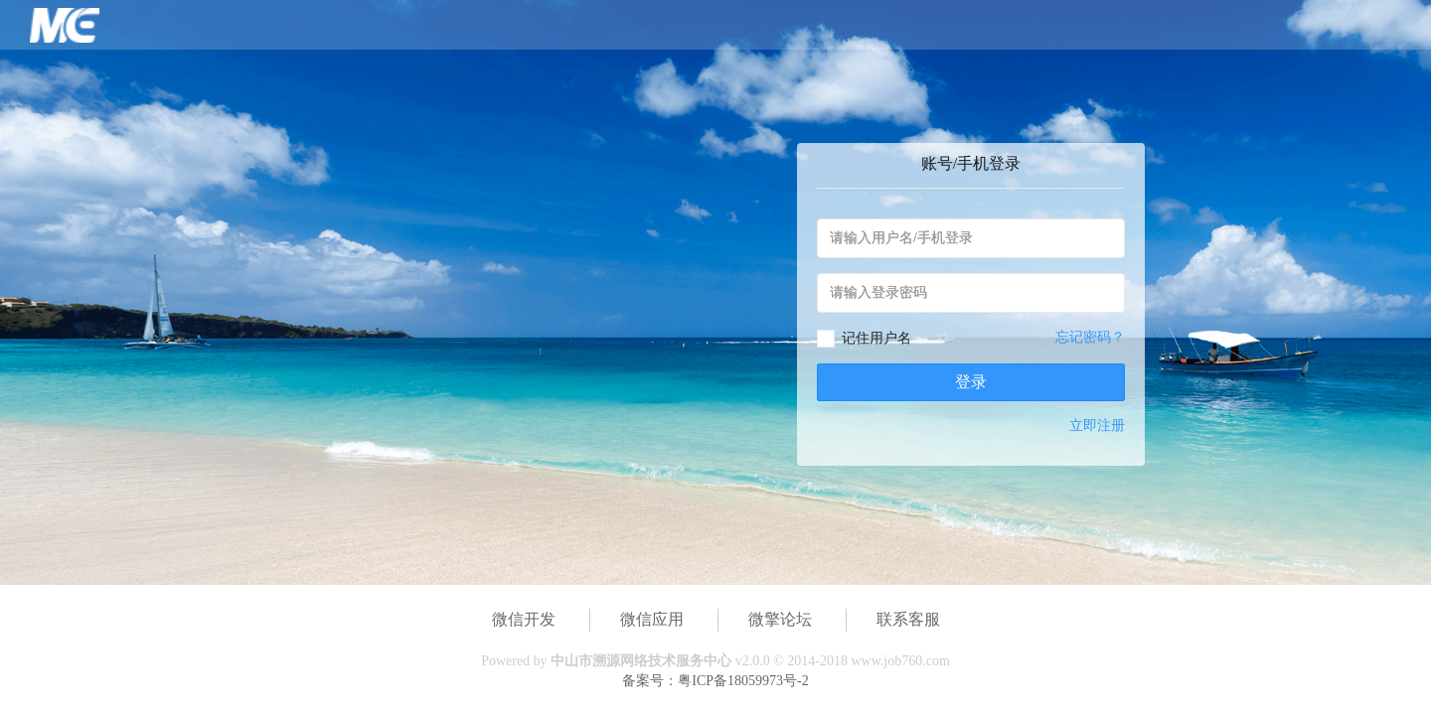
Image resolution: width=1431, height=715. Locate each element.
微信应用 (652, 619)
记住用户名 (876, 338)
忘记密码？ (1090, 337)
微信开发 (524, 619)
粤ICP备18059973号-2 (743, 680)
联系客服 (908, 619)
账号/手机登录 (971, 163)
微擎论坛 (780, 619)
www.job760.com (900, 660)
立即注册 (1097, 425)
